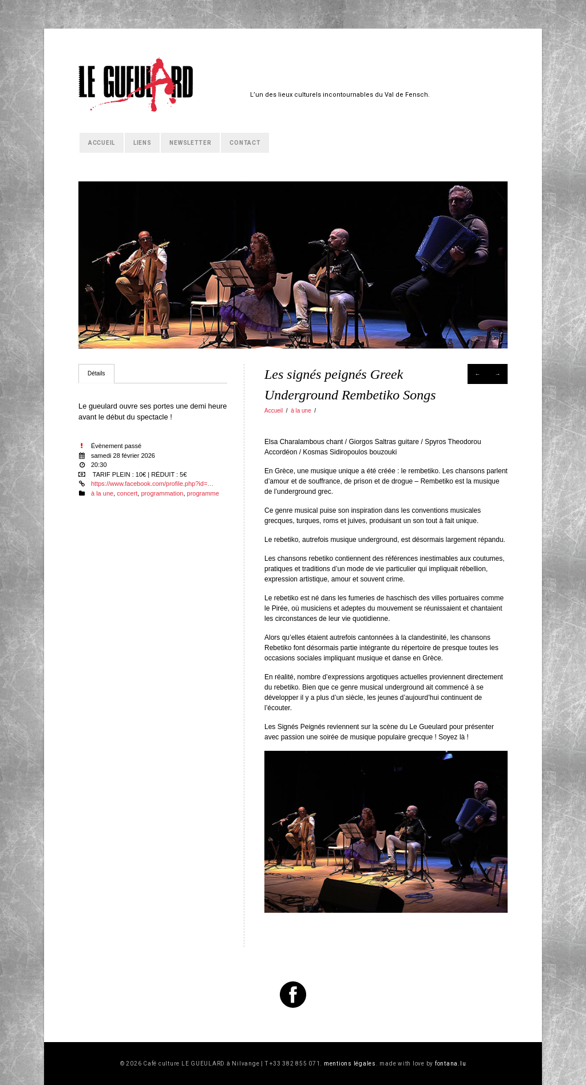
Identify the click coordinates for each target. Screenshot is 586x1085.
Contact (244, 143)
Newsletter (190, 143)
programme (203, 493)
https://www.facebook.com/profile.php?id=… (152, 483)
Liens (142, 143)
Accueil (101, 143)
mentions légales (350, 1063)
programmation (162, 493)
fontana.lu (450, 1063)
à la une (301, 410)
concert (127, 493)
